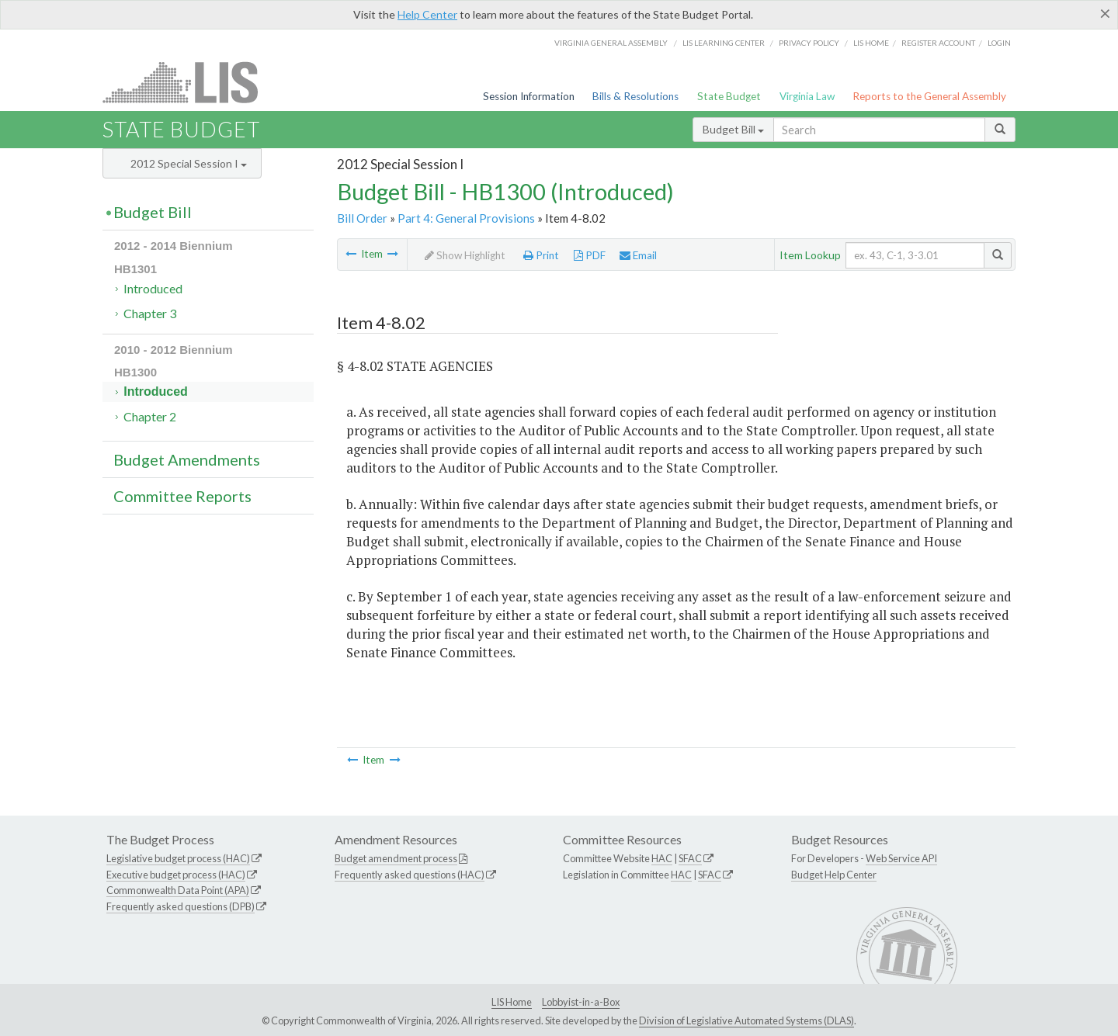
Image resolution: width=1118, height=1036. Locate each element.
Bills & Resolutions (635, 96)
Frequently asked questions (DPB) (180, 906)
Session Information (529, 96)
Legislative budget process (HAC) (178, 858)
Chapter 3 (149, 313)
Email (638, 255)
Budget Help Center (834, 874)
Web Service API (901, 858)
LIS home (871, 42)
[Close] (1105, 13)
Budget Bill (733, 129)
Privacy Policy (809, 42)
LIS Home (511, 1002)
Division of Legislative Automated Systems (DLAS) (746, 1020)
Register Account (938, 42)
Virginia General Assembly (611, 42)
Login (999, 42)
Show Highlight (465, 255)
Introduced (152, 288)
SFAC (690, 858)
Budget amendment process (396, 858)
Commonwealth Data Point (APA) (177, 890)
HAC (661, 858)
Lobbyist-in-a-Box (581, 1002)
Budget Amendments (186, 459)
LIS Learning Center (723, 42)
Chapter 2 (149, 416)
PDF (590, 255)
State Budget (729, 96)
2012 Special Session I (188, 163)
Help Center (427, 14)
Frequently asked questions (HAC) (409, 874)
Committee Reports (182, 496)
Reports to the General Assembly (929, 96)
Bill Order (362, 218)
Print (541, 255)
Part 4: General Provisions (466, 218)
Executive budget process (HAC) (175, 874)
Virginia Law (807, 96)
